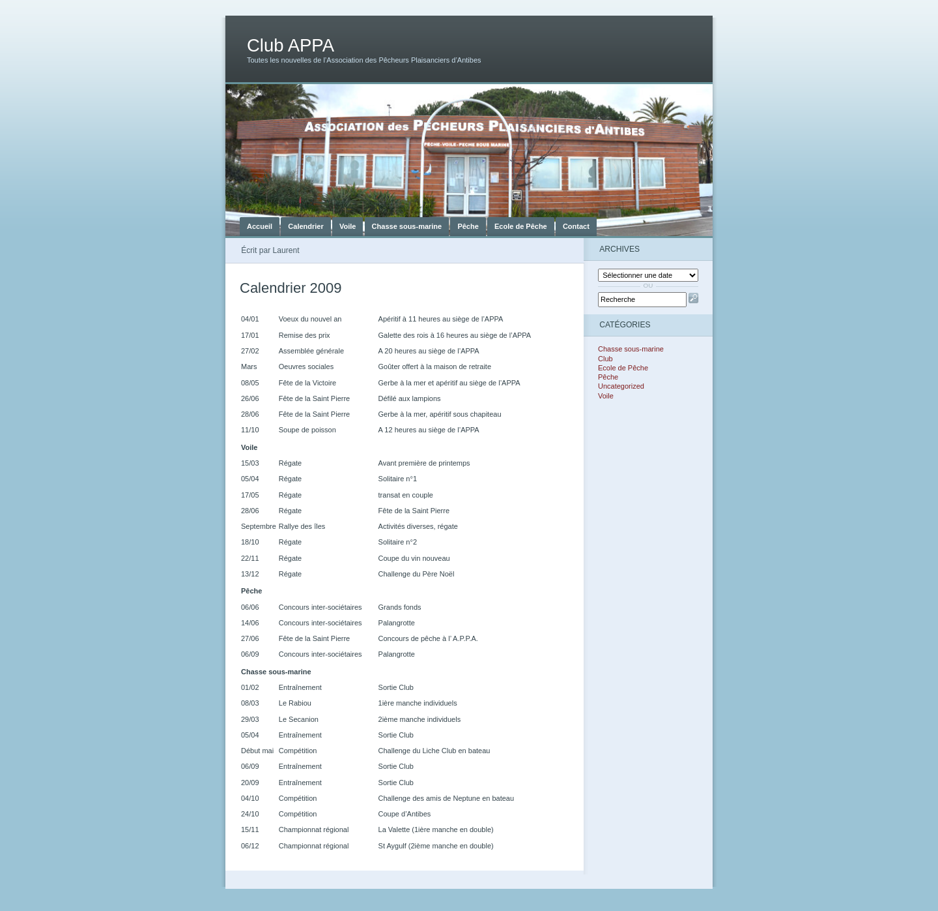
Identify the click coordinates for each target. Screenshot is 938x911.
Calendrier (305, 226)
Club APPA (290, 45)
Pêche (467, 226)
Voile (347, 226)
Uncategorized (621, 386)
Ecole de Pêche (520, 226)
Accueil (259, 226)
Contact (576, 226)
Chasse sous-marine (407, 226)
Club (605, 359)
